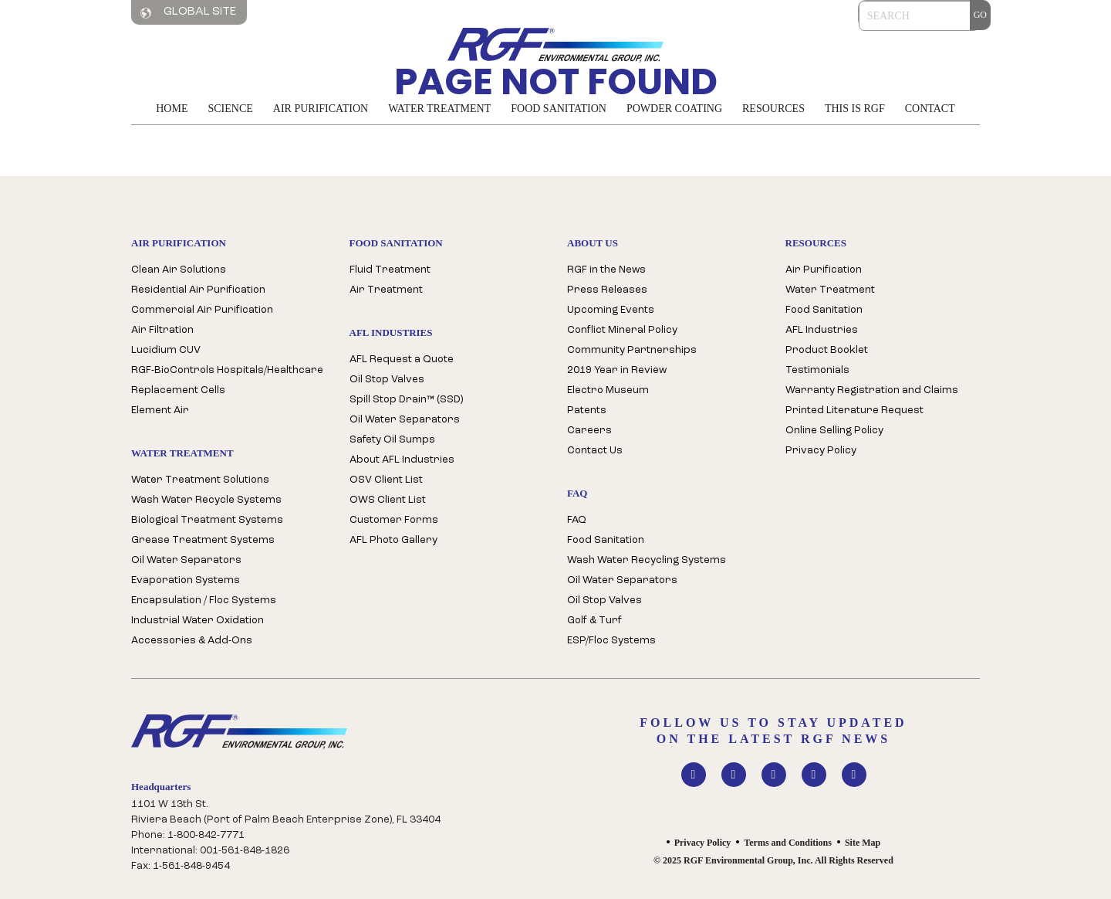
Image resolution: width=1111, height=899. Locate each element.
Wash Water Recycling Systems (646, 560)
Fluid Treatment (390, 270)
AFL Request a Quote (402, 360)
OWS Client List (388, 500)
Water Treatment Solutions (200, 480)
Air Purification (320, 108)
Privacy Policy (820, 451)
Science (230, 108)
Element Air (160, 410)
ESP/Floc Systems (611, 641)
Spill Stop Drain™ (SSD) (406, 400)
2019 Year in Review (617, 370)
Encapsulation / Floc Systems (203, 600)
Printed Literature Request (854, 410)
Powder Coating (674, 108)
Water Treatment (439, 108)
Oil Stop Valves (387, 380)
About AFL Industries (402, 460)
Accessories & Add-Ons (191, 641)
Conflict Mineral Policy (622, 330)
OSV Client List (386, 480)
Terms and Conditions (788, 842)
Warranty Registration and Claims (871, 390)
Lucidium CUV (166, 350)
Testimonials (817, 370)
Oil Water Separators (186, 560)
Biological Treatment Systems (207, 520)
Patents (586, 410)
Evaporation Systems (185, 580)
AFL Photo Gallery (393, 540)
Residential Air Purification (198, 290)
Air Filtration (162, 330)
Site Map (862, 842)
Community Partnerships (632, 350)
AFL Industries (821, 330)
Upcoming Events (610, 310)
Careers (589, 431)
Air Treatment (386, 290)
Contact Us (595, 451)
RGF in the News (606, 270)
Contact (930, 108)
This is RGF (855, 108)
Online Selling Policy (834, 431)
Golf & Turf (594, 621)
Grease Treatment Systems (203, 540)
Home (171, 108)
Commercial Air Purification (202, 310)
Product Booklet (826, 350)
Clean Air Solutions (178, 270)
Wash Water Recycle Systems (206, 500)
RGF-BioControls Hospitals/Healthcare (227, 370)
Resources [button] (773, 108)
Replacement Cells (178, 390)
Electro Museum (608, 390)
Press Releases (607, 290)
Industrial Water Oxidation (197, 621)
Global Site (188, 12)
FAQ (576, 520)
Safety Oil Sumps (392, 440)
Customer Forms (394, 520)
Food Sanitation (558, 108)
